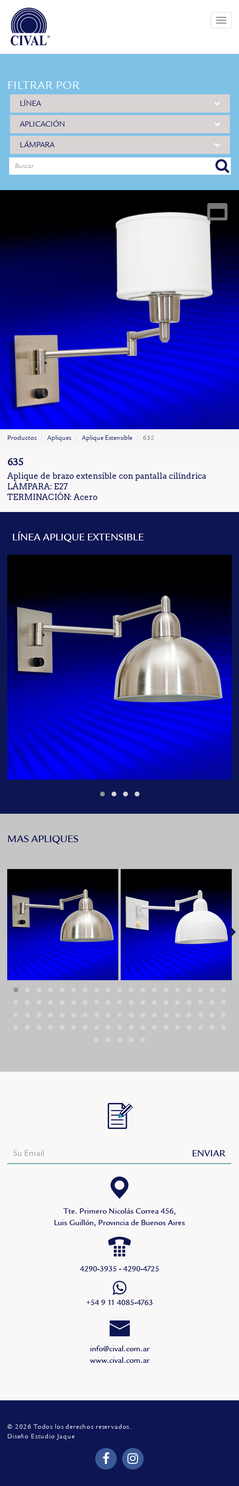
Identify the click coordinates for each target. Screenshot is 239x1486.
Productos (22, 438)
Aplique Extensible (107, 438)
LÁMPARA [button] (120, 145)
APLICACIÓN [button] (120, 124)
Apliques (59, 438)
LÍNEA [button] (120, 103)
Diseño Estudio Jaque (41, 1436)
